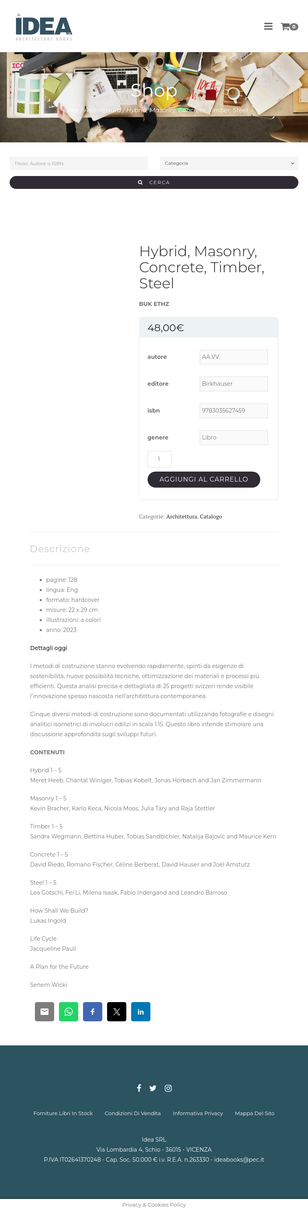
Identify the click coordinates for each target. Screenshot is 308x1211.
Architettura (102, 110)
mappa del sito (255, 1113)
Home (69, 110)
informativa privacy (198, 1113)
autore (157, 356)
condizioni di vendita (133, 1113)
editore (158, 383)
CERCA (154, 182)
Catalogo (211, 516)
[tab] (60, 548)
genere (158, 437)
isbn (154, 410)
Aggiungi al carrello (204, 479)
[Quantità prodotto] (160, 459)
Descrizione (60, 549)
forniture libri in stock (63, 1113)
